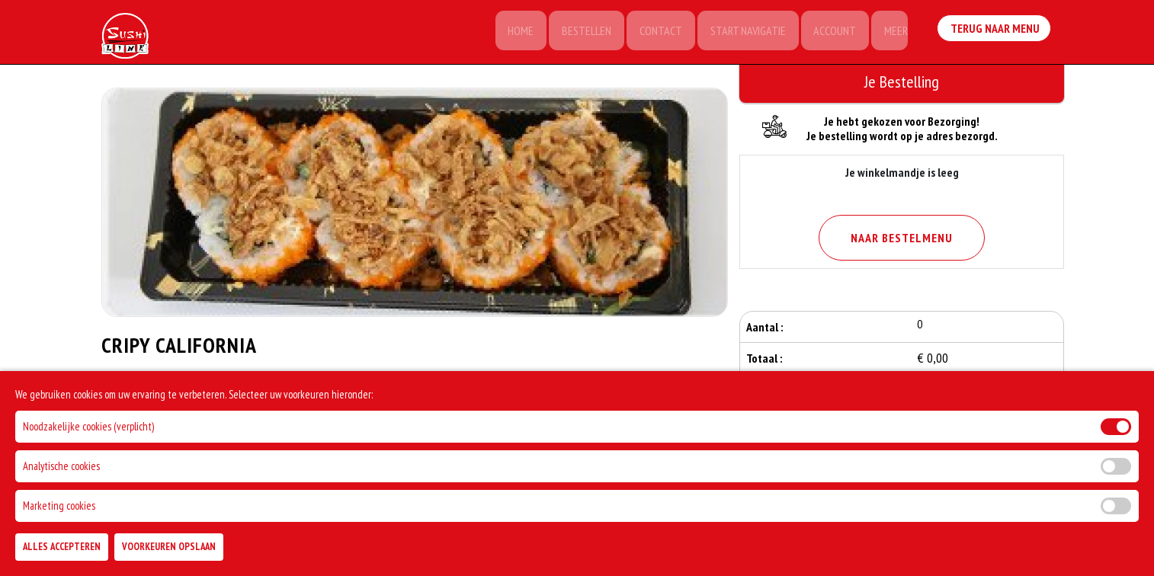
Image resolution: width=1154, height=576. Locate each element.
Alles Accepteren (62, 546)
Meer (894, 32)
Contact (654, 32)
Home (511, 32)
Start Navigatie (743, 32)
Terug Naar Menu (994, 30)
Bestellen (578, 32)
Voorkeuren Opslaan (169, 546)
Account (831, 32)
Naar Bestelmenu (902, 237)
